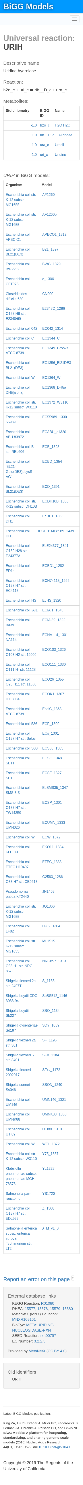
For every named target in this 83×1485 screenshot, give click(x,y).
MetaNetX (37, 1351)
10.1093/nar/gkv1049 (54, 1447)
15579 (55, 1309)
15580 (67, 1309)
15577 (30, 1309)
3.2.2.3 (39, 1341)
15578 (42, 1309)
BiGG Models (28, 6)
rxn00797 (48, 1336)
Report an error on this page (37, 1279)
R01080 (47, 1303)
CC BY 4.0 (56, 1351)
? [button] (72, 1278)
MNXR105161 (24, 1319)
